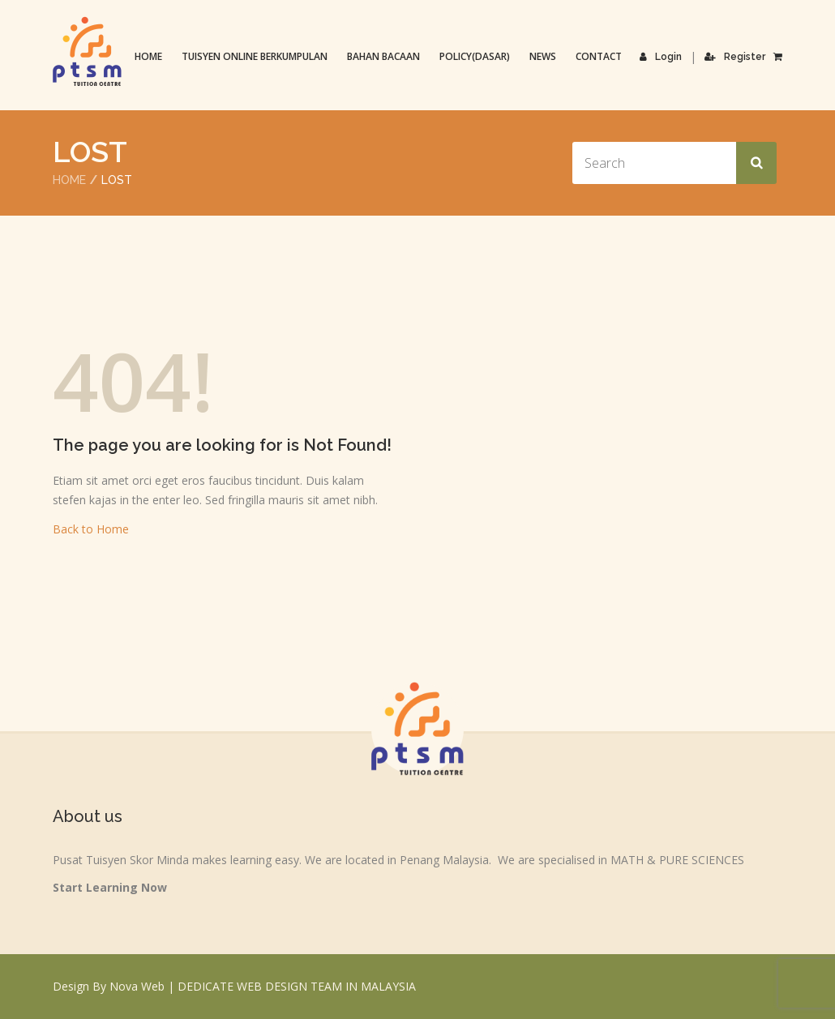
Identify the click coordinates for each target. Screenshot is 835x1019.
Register (734, 56)
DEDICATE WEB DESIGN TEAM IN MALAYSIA (297, 986)
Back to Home (91, 529)
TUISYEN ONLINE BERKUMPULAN (255, 56)
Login (661, 56)
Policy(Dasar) (474, 56)
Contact (599, 56)
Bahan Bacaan (383, 56)
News (542, 56)
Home (148, 56)
